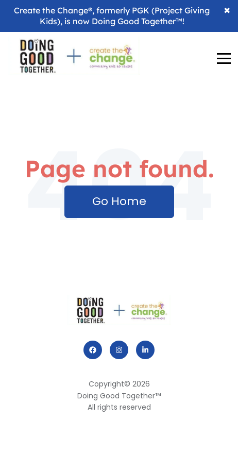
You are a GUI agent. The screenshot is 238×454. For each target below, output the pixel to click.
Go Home (119, 201)
